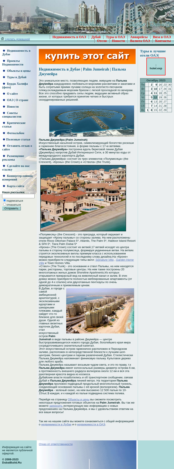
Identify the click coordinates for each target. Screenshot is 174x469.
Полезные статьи (16, 139)
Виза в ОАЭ (162, 37)
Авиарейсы (138, 37)
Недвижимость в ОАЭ (69, 37)
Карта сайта (13, 186)
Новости (118, 41)
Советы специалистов (11, 114)
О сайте (10, 93)
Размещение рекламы (13, 157)
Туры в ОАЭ (115, 37)
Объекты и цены (17, 70)
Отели (102, 41)
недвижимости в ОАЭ (91, 424)
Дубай (96, 37)
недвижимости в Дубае (56, 424)
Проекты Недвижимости (12, 62)
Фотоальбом (13, 133)
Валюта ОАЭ (140, 41)
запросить (56, 405)
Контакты (163, 41)
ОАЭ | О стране (15, 100)
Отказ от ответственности (56, 444)
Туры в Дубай (14, 77)
